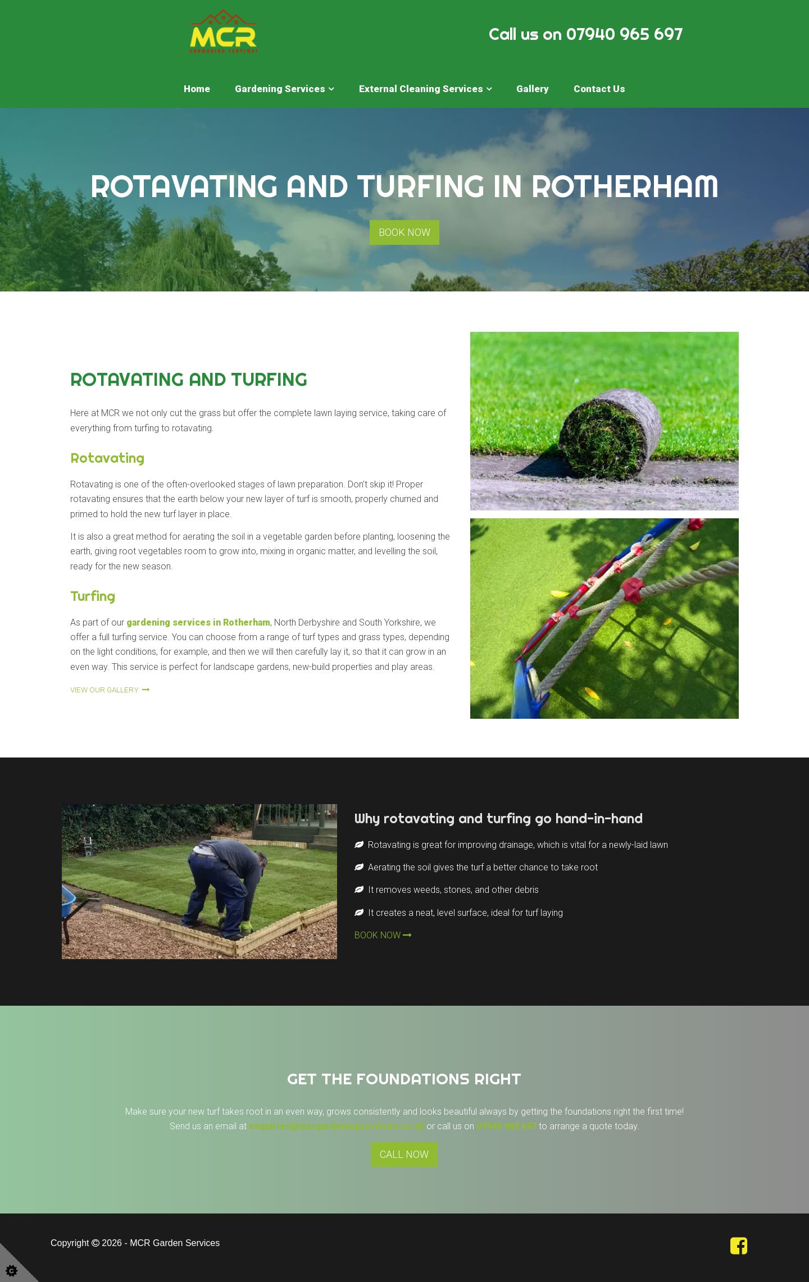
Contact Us (599, 88)
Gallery (532, 88)
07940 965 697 (506, 1126)
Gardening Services (280, 88)
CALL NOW (404, 1154)
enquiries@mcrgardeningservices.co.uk (336, 1126)
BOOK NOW (404, 232)
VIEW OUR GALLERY (110, 689)
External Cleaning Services (421, 88)
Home (197, 88)
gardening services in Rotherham (198, 622)
